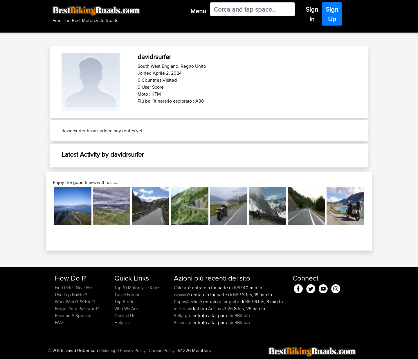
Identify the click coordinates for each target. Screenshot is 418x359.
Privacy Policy (132, 350)
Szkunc (181, 322)
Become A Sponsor (73, 315)
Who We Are (126, 309)
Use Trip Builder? (71, 295)
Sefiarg (181, 315)
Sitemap (109, 350)
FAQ (59, 322)
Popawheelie (186, 302)
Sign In (312, 14)
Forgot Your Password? (77, 309)
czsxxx (180, 295)
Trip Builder (125, 302)
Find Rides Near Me (73, 288)
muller (180, 309)
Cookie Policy (161, 350)
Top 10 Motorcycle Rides (137, 288)
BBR (238, 288)
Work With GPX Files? (75, 302)
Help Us (122, 322)
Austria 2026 (220, 309)
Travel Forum (126, 295)
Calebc (181, 288)
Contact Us (124, 315)
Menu (198, 11)
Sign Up (332, 14)
